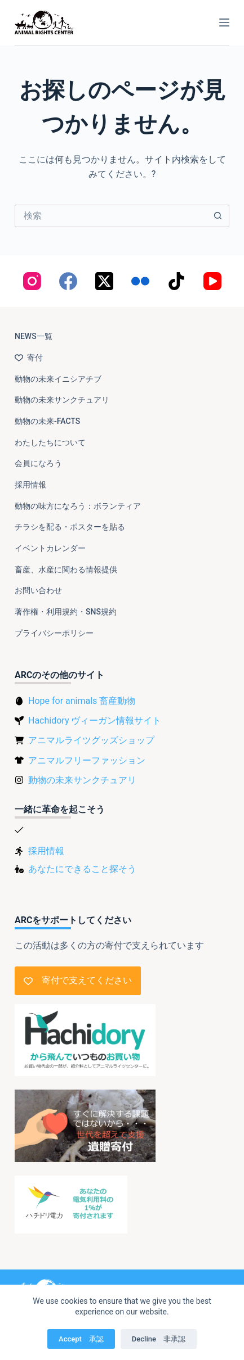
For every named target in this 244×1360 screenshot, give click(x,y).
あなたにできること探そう (82, 869)
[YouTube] (212, 281)
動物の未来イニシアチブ (58, 378)
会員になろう (38, 463)
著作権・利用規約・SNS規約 (66, 611)
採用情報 (30, 484)
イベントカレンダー (50, 548)
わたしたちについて (50, 442)
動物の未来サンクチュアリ (62, 399)
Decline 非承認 (158, 1339)
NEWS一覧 (33, 336)
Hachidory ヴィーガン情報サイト (94, 720)
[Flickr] (140, 281)
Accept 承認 (81, 1339)
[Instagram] (32, 281)
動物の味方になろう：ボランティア (78, 505)
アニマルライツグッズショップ (91, 740)
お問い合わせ (38, 590)
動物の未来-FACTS (47, 421)
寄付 (29, 357)
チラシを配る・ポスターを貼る (70, 526)
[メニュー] (224, 22)
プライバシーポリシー (54, 633)
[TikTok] (176, 281)
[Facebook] (68, 281)
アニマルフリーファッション (86, 760)
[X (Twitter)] (104, 281)
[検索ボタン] (218, 216)
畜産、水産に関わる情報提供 (66, 569)
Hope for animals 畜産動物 (81, 700)
